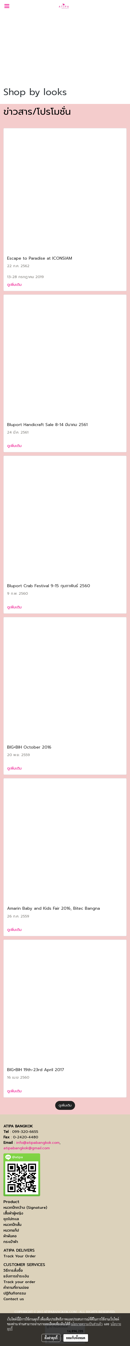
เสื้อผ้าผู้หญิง (13, 1213)
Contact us (13, 1299)
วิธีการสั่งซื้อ (13, 1270)
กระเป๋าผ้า (10, 1242)
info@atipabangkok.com (38, 1142)
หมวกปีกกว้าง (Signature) (25, 1207)
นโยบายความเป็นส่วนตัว (87, 1324)
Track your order (19, 1282)
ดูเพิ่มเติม (15, 284)
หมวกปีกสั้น (12, 1224)
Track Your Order (19, 1256)
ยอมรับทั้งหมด (75, 1338)
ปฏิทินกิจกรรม (14, 1293)
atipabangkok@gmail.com (26, 1148)
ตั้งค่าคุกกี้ (50, 1338)
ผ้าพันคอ (10, 1236)
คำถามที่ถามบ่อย (16, 1287)
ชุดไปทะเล (11, 1219)
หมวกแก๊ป (11, 1230)
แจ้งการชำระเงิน (16, 1276)
